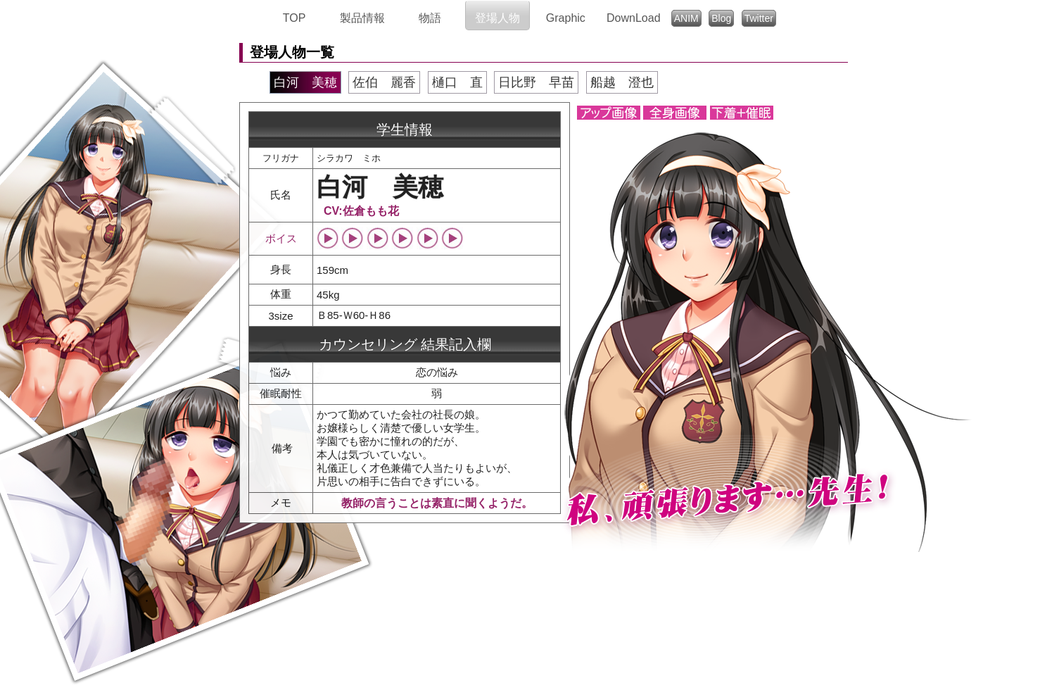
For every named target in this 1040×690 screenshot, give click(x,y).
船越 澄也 (622, 82)
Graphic (565, 18)
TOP (294, 18)
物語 (430, 18)
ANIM (686, 18)
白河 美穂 (305, 82)
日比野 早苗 (536, 82)
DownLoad (634, 18)
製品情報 (362, 18)
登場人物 (497, 18)
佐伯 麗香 (384, 82)
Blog (721, 18)
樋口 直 (457, 82)
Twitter (758, 18)
